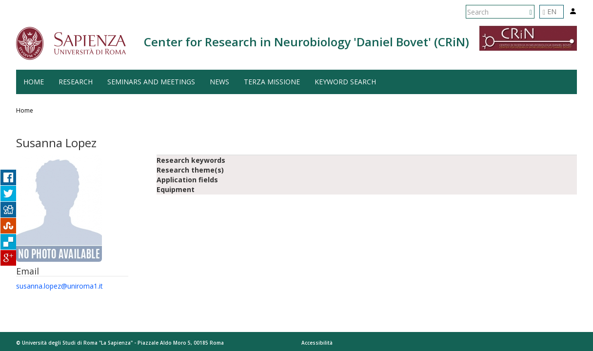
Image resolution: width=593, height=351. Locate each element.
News (219, 81)
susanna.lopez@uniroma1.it (59, 286)
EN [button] (549, 11)
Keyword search (345, 81)
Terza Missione (272, 81)
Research (76, 81)
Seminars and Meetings (151, 81)
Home (33, 81)
